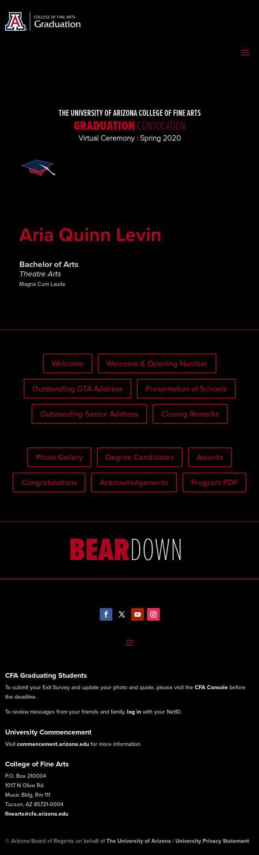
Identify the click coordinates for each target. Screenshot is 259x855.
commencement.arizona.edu (53, 744)
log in (134, 712)
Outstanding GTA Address (77, 389)
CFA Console (211, 687)
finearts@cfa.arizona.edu (36, 814)
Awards (210, 457)
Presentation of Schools (186, 389)
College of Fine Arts (37, 764)
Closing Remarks (190, 414)
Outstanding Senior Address (89, 414)
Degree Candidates (140, 457)
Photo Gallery (59, 457)
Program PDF (214, 482)
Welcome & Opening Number (157, 363)
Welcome (68, 363)
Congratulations (49, 482)
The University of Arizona (138, 841)
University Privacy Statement (212, 841)
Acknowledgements (134, 482)
